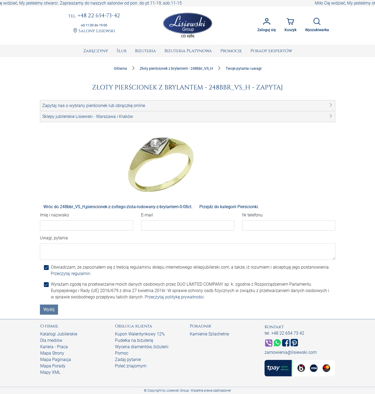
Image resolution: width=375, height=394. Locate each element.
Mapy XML (50, 372)
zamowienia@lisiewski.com (291, 352)
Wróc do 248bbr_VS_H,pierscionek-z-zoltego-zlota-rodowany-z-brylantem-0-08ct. (117, 206)
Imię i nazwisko (54, 214)
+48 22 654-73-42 (94, 16)
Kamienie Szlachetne (209, 333)
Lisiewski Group (178, 390)
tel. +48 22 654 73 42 (284, 333)
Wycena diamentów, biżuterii (141, 346)
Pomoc (121, 353)
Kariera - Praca (54, 346)
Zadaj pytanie (128, 359)
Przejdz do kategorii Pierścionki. (229, 206)
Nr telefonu (252, 214)
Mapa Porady (52, 365)
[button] (187, 105)
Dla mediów (51, 340)
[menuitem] (95, 50)
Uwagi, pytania (54, 237)
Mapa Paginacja (55, 359)
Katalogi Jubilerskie (58, 333)
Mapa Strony (52, 353)
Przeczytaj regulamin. (71, 273)
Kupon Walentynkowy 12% (140, 333)
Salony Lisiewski (94, 31)
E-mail (147, 214)
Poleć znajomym (130, 365)
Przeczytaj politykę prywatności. (175, 296)
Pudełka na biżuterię (134, 340)
